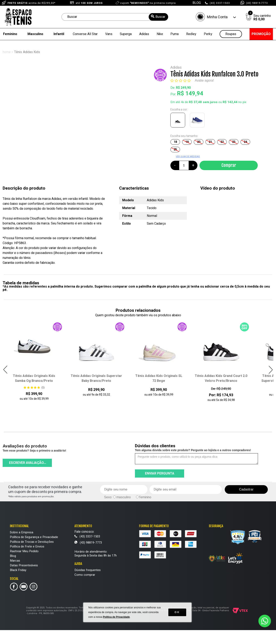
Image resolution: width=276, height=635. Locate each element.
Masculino (35, 34)
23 (233, 142)
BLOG (197, 2)
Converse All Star (85, 34)
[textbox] (115, 17)
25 (175, 149)
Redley (191, 34)
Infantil (59, 34)
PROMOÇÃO (261, 34)
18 (175, 142)
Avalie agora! (204, 80)
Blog (13, 556)
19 (187, 142)
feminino (145, 497)
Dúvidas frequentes (87, 570)
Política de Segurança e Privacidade (34, 537)
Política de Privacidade (117, 622)
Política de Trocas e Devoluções (32, 541)
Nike (160, 34)
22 (222, 142)
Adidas (144, 34)
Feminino (10, 34)
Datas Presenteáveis (24, 565)
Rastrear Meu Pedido (24, 551)
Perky (208, 34)
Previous (5, 369)
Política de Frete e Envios (27, 546)
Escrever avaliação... (27, 462)
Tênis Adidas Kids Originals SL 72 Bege (158, 378)
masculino (123, 497)
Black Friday (18, 570)
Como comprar (84, 574)
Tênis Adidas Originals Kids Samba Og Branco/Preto (34, 378)
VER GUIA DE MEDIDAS (188, 156)
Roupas (230, 34)
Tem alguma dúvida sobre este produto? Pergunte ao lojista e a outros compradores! (193, 450)
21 (210, 142)
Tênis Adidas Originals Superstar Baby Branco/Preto (96, 378)
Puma (174, 34)
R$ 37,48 (195, 102)
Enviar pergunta (159, 473)
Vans (108, 34)
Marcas (15, 560)
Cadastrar (246, 489)
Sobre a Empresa (21, 532)
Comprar (228, 165)
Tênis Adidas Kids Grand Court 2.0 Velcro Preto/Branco (221, 378)
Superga (126, 34)
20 (198, 142)
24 (245, 142)
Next (270, 369)
